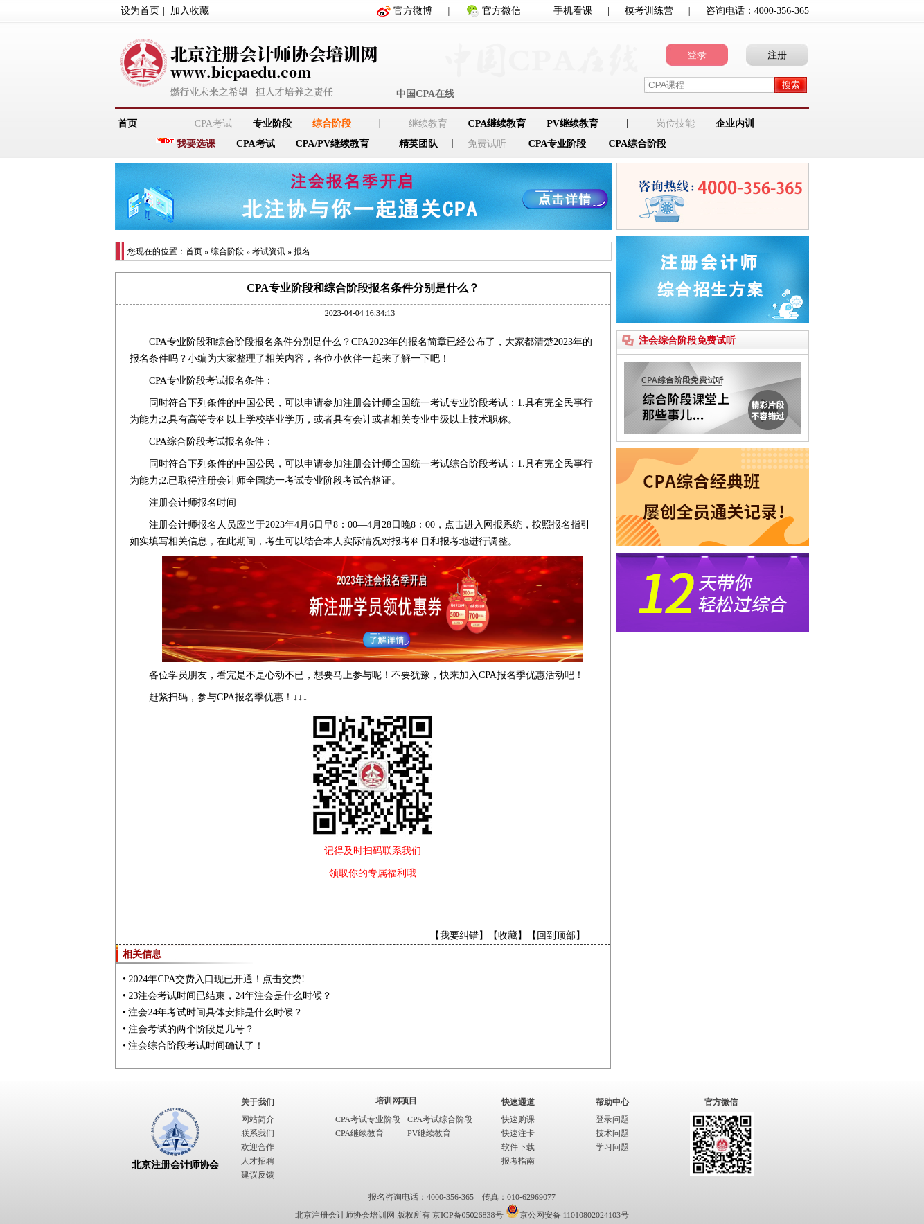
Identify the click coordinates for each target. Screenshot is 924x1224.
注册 (777, 55)
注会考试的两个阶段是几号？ (191, 1029)
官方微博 (412, 11)
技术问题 (612, 1133)
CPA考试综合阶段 (439, 1119)
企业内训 (735, 123)
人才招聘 (257, 1161)
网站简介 (257, 1119)
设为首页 (140, 11)
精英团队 (418, 144)
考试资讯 (268, 251)
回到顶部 (556, 935)
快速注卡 (518, 1133)
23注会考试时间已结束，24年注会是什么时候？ (230, 996)
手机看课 (572, 11)
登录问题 (612, 1119)
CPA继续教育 (497, 123)
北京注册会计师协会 (175, 1165)
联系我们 (257, 1133)
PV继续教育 (572, 123)
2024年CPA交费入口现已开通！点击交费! (216, 979)
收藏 (507, 935)
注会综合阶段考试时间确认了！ (196, 1045)
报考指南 (518, 1161)
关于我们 (257, 1102)
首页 (194, 251)
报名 (302, 251)
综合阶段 (331, 123)
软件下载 (518, 1147)
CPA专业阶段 (557, 144)
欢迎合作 (257, 1147)
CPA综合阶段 (637, 144)
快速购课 (518, 1119)
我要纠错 (459, 935)
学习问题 (612, 1147)
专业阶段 (272, 123)
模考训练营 (649, 11)
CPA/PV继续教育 (332, 144)
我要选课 (196, 144)
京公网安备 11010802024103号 (568, 1215)
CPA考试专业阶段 (367, 1119)
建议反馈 (257, 1175)
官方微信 (501, 11)
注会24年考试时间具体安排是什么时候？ (215, 1012)
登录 (697, 55)
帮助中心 (612, 1102)
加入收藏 (189, 11)
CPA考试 (255, 144)
